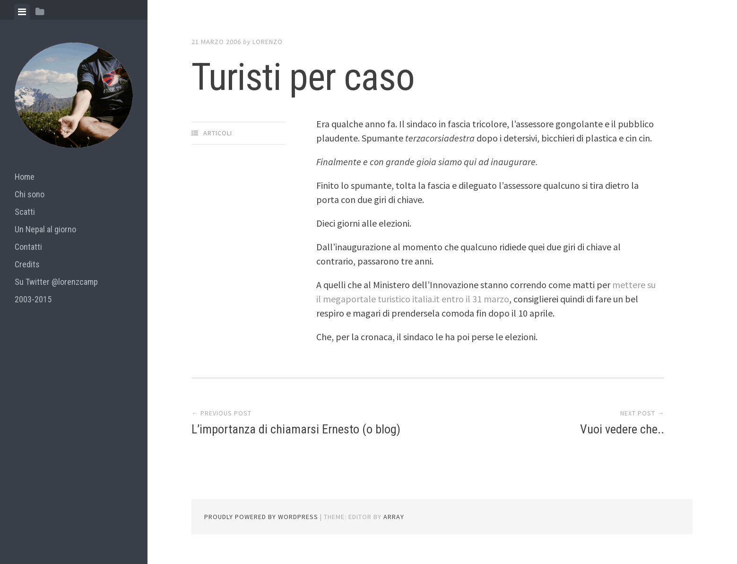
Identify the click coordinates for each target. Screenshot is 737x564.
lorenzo (267, 41)
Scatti (25, 212)
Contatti (28, 247)
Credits (27, 264)
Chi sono (29, 194)
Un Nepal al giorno (45, 229)
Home (25, 177)
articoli (217, 133)
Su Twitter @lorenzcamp (56, 282)
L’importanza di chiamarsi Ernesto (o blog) (295, 429)
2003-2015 (33, 299)
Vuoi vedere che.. (622, 429)
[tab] (22, 12)
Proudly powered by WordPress (261, 516)
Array (393, 516)
